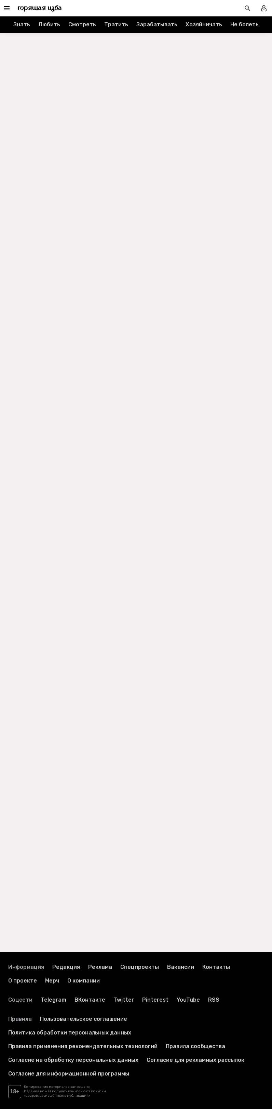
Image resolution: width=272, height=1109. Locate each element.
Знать (21, 24)
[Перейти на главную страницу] (40, 8)
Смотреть (82, 24)
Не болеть (244, 24)
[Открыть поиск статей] (247, 8)
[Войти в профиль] (264, 8)
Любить (49, 24)
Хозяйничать (204, 24)
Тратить (116, 24)
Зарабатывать (156, 24)
